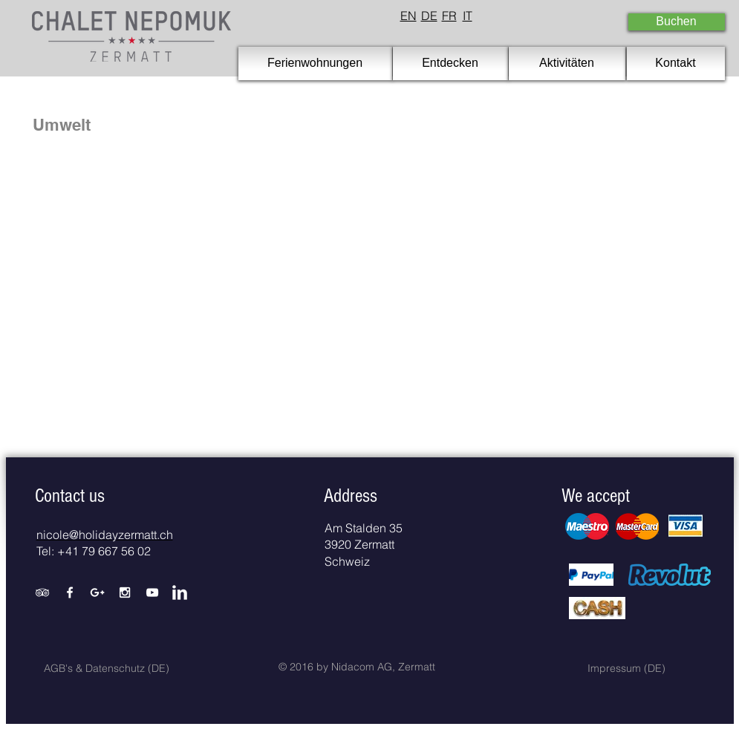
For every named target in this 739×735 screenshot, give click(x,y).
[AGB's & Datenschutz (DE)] (107, 669)
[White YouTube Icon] (152, 592)
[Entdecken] (450, 63)
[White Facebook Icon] (69, 592)
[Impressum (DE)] (627, 669)
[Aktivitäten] (567, 63)
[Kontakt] (676, 63)
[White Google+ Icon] (97, 592)
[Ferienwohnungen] (315, 63)
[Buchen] (676, 21)
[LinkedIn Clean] (179, 592)
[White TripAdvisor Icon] (42, 592)
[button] (70, 496)
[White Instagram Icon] (124, 592)
